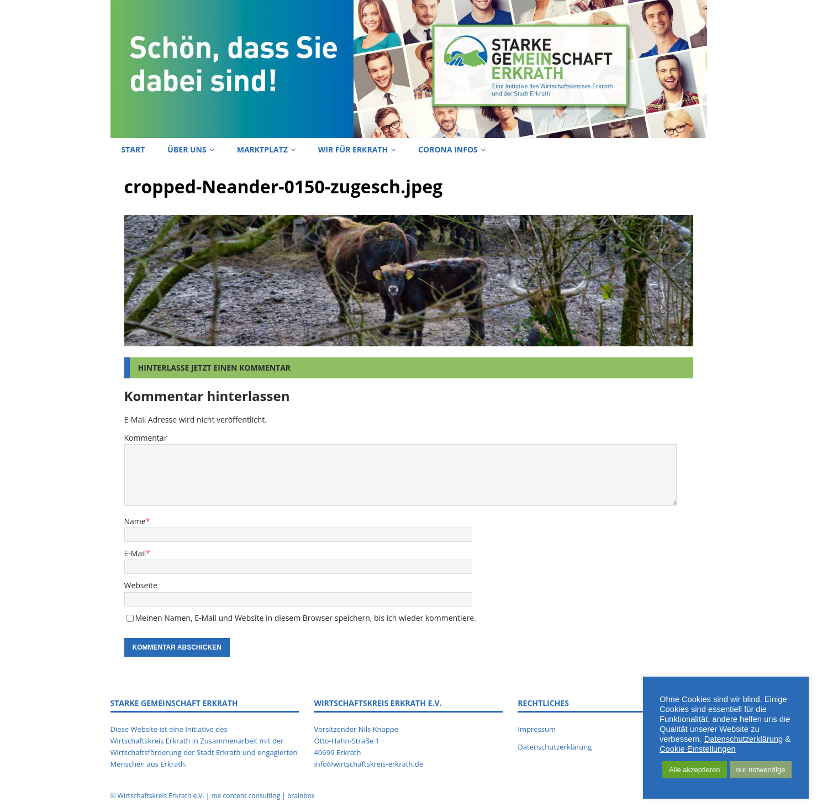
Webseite (140, 585)
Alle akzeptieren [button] (694, 770)
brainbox (301, 795)
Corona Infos (448, 149)
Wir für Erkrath (353, 149)
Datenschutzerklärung (555, 747)
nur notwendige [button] (761, 770)
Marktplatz (262, 149)
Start (133, 149)
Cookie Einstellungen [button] (698, 749)
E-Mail (135, 553)
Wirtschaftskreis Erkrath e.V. (161, 795)
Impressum (537, 729)
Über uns (186, 149)
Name (135, 521)
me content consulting (245, 795)
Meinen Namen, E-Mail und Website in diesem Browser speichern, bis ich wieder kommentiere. (305, 618)
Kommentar (145, 437)
